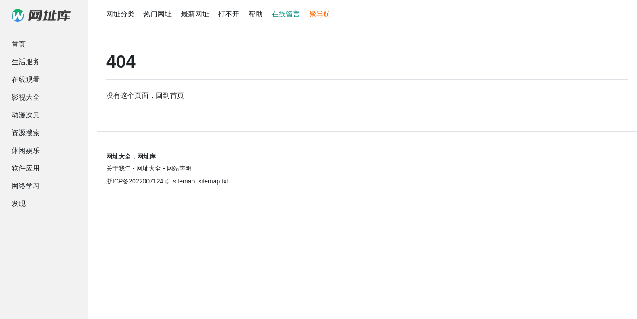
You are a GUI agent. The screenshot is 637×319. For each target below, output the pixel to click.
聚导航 (319, 14)
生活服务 (26, 62)
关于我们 (118, 168)
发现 (19, 203)
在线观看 (26, 79)
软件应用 (26, 168)
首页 (19, 44)
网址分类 (120, 14)
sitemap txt (213, 181)
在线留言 (286, 14)
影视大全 (26, 97)
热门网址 (157, 14)
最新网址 (195, 14)
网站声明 (179, 168)
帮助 (256, 14)
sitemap (184, 181)
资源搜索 (26, 132)
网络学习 (26, 186)
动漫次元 (26, 115)
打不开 (228, 14)
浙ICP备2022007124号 (137, 181)
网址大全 (148, 168)
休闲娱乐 (26, 150)
